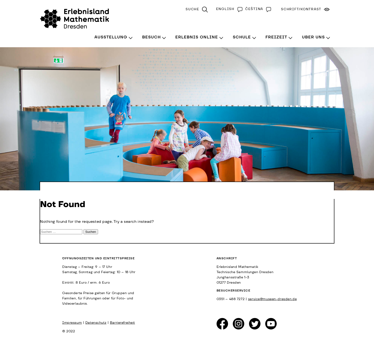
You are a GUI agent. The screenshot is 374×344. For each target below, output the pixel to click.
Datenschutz (95, 322)
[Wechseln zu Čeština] (257, 9)
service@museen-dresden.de (272, 299)
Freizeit (276, 37)
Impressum (72, 322)
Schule (242, 37)
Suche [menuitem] (192, 9)
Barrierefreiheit (122, 322)
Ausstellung (110, 37)
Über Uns (313, 37)
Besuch (151, 37)
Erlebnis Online (196, 37)
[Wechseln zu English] (228, 9)
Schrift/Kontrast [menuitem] (301, 9)
